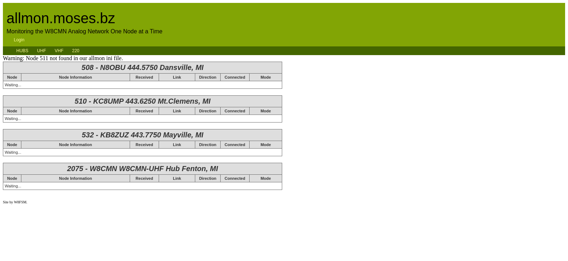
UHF (41, 50)
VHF (59, 50)
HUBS (22, 50)
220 (75, 50)
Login (19, 39)
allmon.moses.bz (61, 18)
